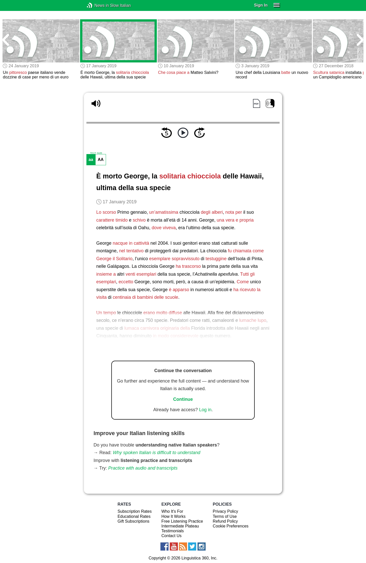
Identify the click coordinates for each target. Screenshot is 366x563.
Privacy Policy (225, 511)
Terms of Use (225, 516)
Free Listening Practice (182, 521)
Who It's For (172, 511)
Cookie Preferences (231, 526)
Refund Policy (225, 521)
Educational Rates (133, 516)
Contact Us (171, 536)
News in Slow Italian (97, 5)
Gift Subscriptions (133, 521)
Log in (205, 409)
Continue (183, 399)
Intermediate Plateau (180, 526)
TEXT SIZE (96, 153)
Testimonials (172, 531)
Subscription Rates (134, 511)
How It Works (173, 516)
